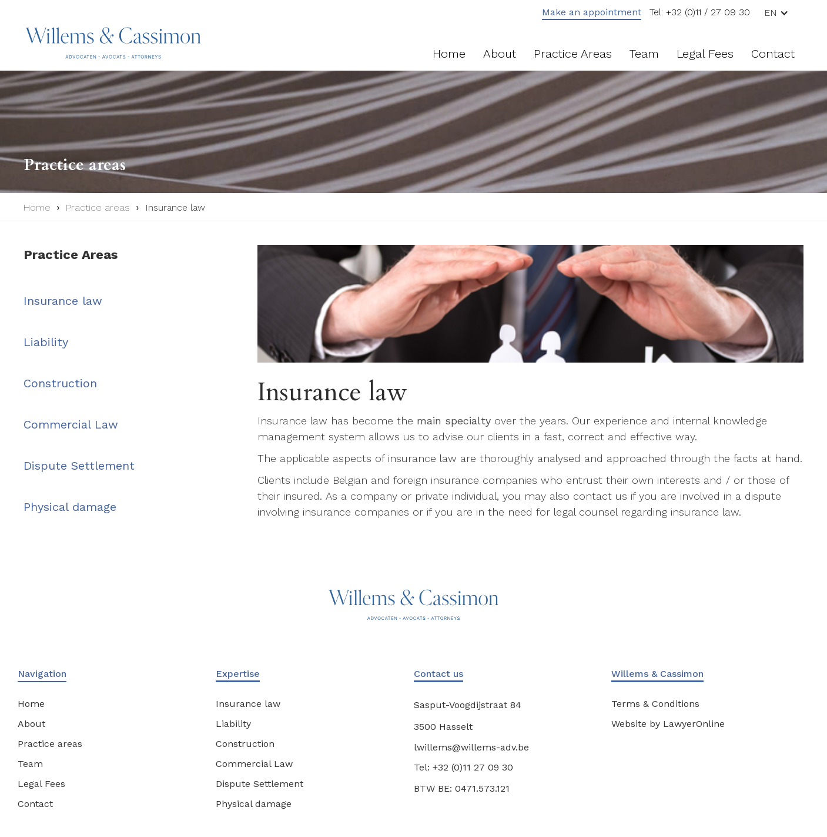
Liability (46, 342)
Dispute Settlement (79, 466)
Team (644, 53)
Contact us (438, 673)
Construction (60, 383)
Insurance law (175, 207)
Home (449, 53)
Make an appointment (591, 12)
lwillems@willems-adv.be (471, 747)
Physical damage (70, 507)
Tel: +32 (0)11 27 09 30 (463, 767)
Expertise (238, 673)
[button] (781, 13)
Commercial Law (71, 424)
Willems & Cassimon (657, 673)
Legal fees (705, 53)
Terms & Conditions (655, 703)
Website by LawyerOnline (668, 723)
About (499, 53)
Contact (773, 53)
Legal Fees (41, 783)
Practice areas (573, 53)
